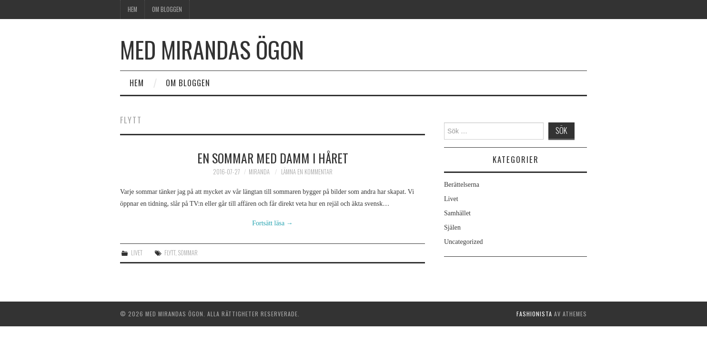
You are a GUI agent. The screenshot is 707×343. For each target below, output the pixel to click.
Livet (136, 252)
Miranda (259, 171)
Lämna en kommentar (307, 171)
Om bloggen (167, 9)
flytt (169, 252)
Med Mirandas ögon (212, 49)
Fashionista (534, 313)
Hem (132, 9)
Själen (452, 227)
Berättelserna (461, 184)
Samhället (457, 213)
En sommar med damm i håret (272, 158)
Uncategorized (463, 241)
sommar (188, 252)
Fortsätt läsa (272, 223)
